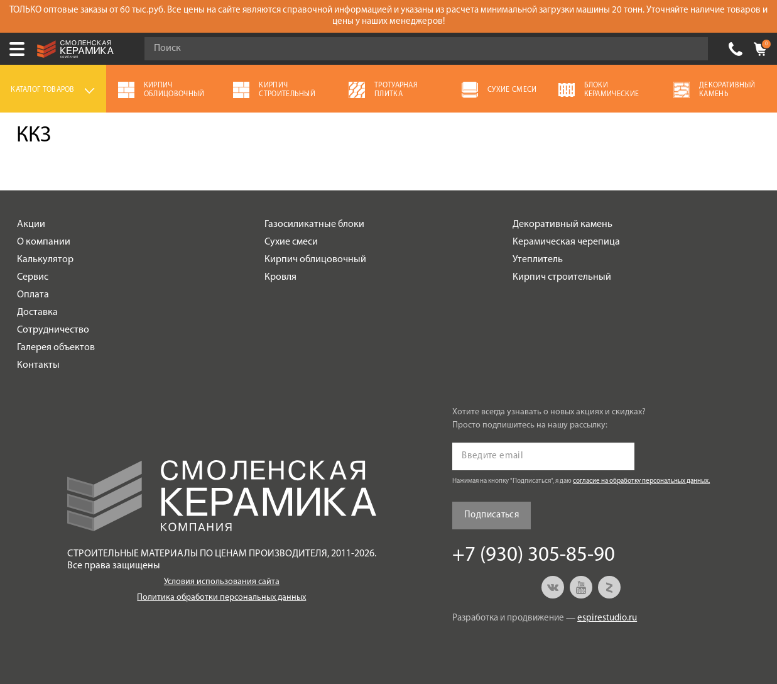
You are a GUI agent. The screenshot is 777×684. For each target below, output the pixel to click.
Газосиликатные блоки (314, 224)
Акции (31, 224)
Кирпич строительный (562, 277)
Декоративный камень (562, 224)
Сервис (32, 277)
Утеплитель (538, 260)
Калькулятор (45, 260)
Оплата (33, 295)
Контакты (38, 365)
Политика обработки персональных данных (221, 597)
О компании (43, 242)
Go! (691, 49)
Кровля (280, 277)
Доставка (37, 312)
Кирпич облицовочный (315, 260)
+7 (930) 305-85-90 (735, 49)
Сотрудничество (53, 330)
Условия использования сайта (222, 582)
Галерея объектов (56, 348)
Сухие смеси (291, 242)
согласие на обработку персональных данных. (641, 481)
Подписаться (491, 515)
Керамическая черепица (566, 242)
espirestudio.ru (607, 618)
